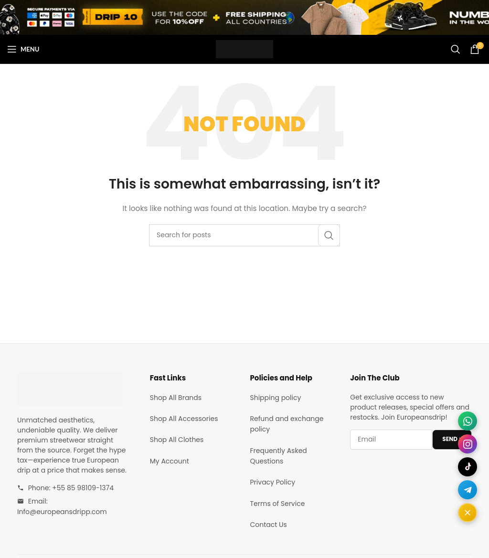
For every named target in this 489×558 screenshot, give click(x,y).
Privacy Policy (273, 482)
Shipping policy (275, 397)
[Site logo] (244, 48)
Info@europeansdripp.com (62, 511)
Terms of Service (277, 503)
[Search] (455, 49)
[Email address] (391, 440)
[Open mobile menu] (23, 49)
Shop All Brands (176, 397)
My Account (169, 461)
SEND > (452, 439)
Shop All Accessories (184, 418)
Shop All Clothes (177, 439)
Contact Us (268, 524)
